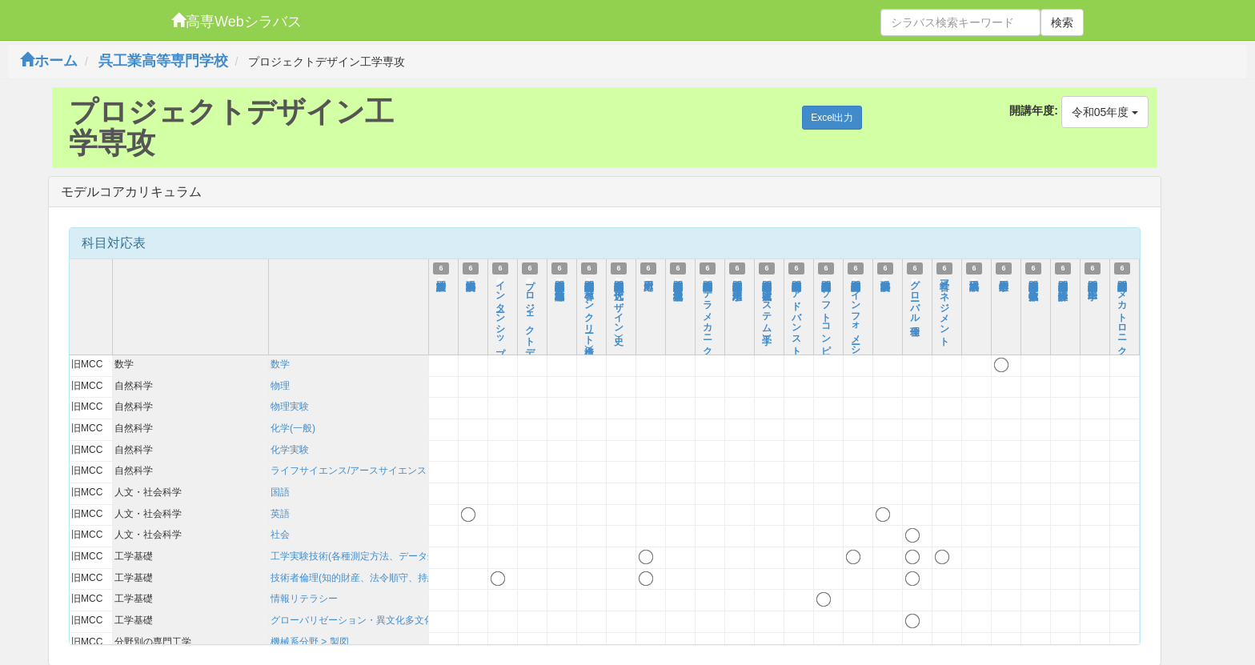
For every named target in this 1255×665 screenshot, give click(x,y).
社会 (280, 534)
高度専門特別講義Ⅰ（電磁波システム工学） (766, 301)
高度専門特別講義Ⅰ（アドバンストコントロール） (796, 340)
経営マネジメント (944, 308)
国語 (280, 492)
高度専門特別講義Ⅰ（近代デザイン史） (618, 301)
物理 (280, 385)
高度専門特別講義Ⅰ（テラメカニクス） (707, 318)
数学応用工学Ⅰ (1003, 279)
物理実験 (290, 406)
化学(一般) (293, 428)
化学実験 (290, 449)
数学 (280, 364)
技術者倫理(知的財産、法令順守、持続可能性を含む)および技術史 (413, 577)
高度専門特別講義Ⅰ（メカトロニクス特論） (1122, 318)
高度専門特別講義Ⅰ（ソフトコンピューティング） (826, 340)
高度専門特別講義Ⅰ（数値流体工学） (1033, 279)
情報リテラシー (304, 598)
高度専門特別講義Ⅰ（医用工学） (1092, 279)
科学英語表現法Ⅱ (885, 279)
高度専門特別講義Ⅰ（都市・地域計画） (559, 279)
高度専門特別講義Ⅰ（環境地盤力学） (678, 279)
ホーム (49, 61)
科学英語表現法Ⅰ (470, 279)
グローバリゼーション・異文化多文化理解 (362, 620)
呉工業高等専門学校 (163, 61)
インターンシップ (500, 313)
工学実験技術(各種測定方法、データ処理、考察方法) (384, 556)
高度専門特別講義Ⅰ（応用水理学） (737, 279)
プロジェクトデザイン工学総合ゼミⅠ (529, 346)
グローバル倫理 (914, 296)
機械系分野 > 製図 (310, 641)
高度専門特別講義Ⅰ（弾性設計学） (1063, 279)
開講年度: (1033, 110)
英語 (280, 513)
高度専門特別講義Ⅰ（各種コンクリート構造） (589, 307)
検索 (1062, 22)
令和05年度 (1105, 112)
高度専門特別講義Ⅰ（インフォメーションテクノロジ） (855, 352)
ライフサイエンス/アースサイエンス (349, 470)
